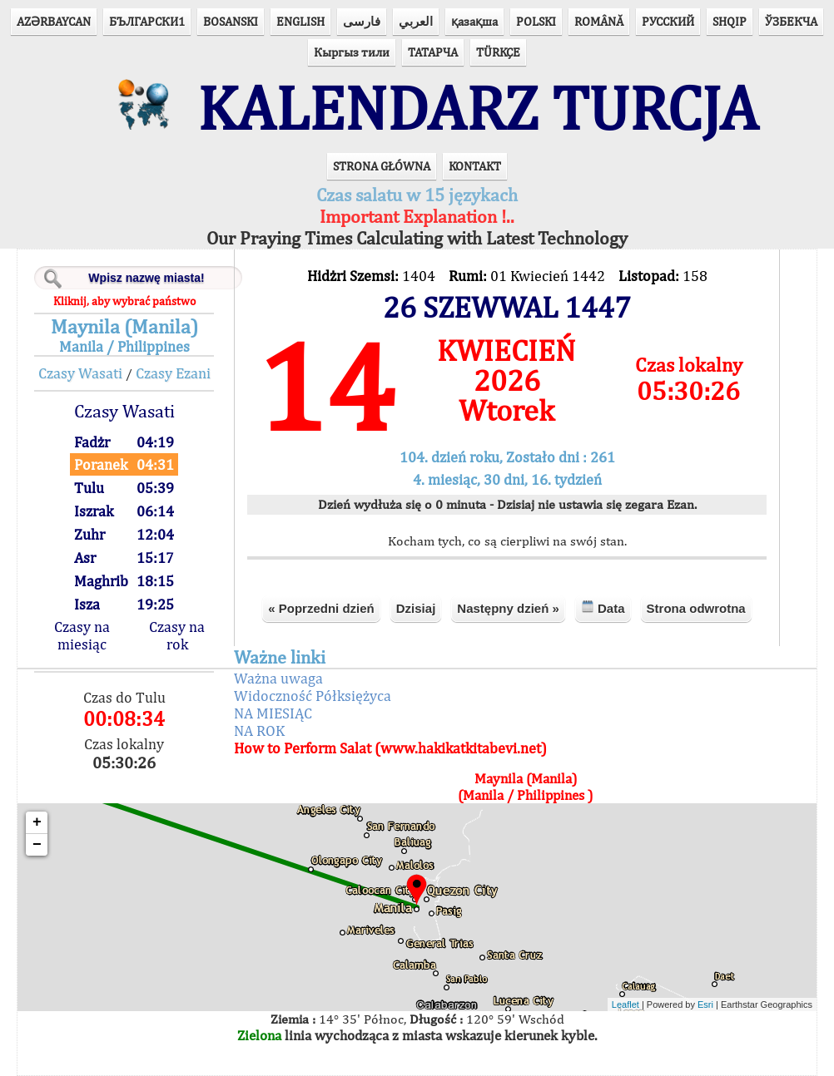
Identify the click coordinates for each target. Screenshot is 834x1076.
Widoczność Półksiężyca (312, 695)
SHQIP (729, 21)
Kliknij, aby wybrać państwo (124, 301)
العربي (416, 21)
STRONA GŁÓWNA (381, 166)
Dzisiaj (416, 608)
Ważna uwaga (278, 678)
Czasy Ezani (173, 373)
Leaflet (625, 1004)
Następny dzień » (508, 608)
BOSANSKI (230, 21)
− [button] (37, 845)
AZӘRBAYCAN (54, 21)
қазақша (474, 21)
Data (603, 607)
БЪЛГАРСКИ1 (147, 21)
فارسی (361, 21)
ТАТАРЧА (433, 52)
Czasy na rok (177, 635)
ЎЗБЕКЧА (791, 21)
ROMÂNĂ (598, 21)
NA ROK (259, 730)
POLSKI (536, 21)
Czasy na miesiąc (82, 635)
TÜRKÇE (498, 52)
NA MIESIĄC (273, 713)
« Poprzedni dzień (321, 608)
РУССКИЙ (668, 21)
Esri (705, 1004)
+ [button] (37, 822)
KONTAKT (475, 166)
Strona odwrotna (696, 608)
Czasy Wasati (80, 373)
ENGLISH (300, 21)
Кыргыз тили (352, 52)
